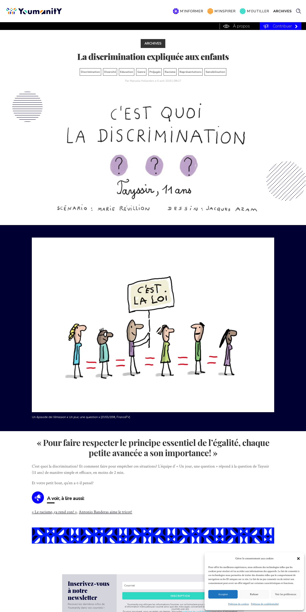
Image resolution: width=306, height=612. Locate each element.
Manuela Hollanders (142, 81)
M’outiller (258, 11)
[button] (298, 558)
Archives (282, 11)
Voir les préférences (285, 594)
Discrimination (90, 72)
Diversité (110, 72)
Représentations (190, 72)
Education (126, 72)
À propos (241, 26)
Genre (141, 72)
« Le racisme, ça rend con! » (54, 512)
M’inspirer (225, 11)
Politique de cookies (238, 604)
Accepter (223, 594)
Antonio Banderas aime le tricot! (105, 512)
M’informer (191, 11)
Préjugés (155, 72)
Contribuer (282, 26)
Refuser (254, 594)
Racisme (170, 72)
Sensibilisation (215, 72)
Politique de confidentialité (265, 604)
